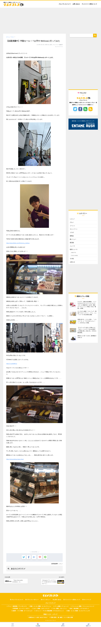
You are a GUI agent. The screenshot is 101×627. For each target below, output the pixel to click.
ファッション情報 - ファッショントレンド (83, 607)
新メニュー (73, 240)
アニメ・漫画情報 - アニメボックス (17, 607)
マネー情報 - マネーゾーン (60, 609)
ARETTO (73, 253)
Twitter (75, 111)
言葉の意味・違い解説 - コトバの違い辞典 (62, 618)
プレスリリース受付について (89, 4)
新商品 (72, 236)
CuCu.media (74, 256)
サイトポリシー (46, 600)
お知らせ (72, 263)
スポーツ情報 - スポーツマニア (41, 609)
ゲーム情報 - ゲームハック (62, 607)
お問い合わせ (76, 4)
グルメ (61, 563)
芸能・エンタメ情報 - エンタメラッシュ (40, 607)
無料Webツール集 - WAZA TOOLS (38, 618)
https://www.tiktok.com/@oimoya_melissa (18, 243)
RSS (90, 111)
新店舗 (72, 243)
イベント (72, 226)
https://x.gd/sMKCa (11, 363)
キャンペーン (74, 229)
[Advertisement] (50, 20)
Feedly (85, 111)
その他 (72, 260)
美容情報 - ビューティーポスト (21, 609)
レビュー (72, 219)
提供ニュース (74, 250)
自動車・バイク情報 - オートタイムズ (22, 611)
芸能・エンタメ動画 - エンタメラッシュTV (78, 611)
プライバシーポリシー (33, 600)
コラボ (72, 233)
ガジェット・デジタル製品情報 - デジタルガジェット (50, 611)
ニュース (72, 247)
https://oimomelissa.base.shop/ (15, 459)
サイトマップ (87, 600)
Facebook (80, 111)
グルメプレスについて (65, 4)
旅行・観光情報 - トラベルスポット (79, 609)
